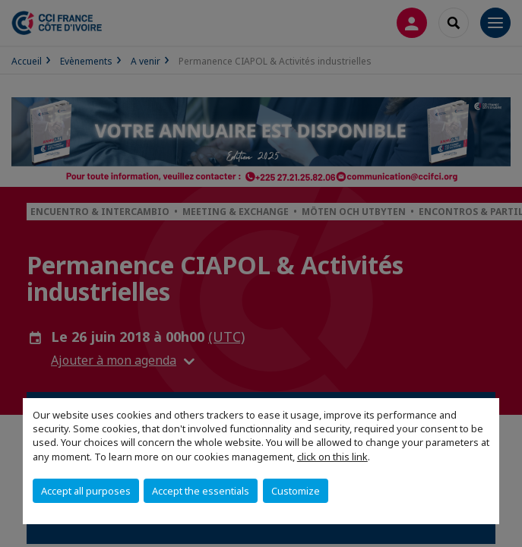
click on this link (332, 456)
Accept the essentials (200, 491)
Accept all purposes (86, 491)
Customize (295, 491)
